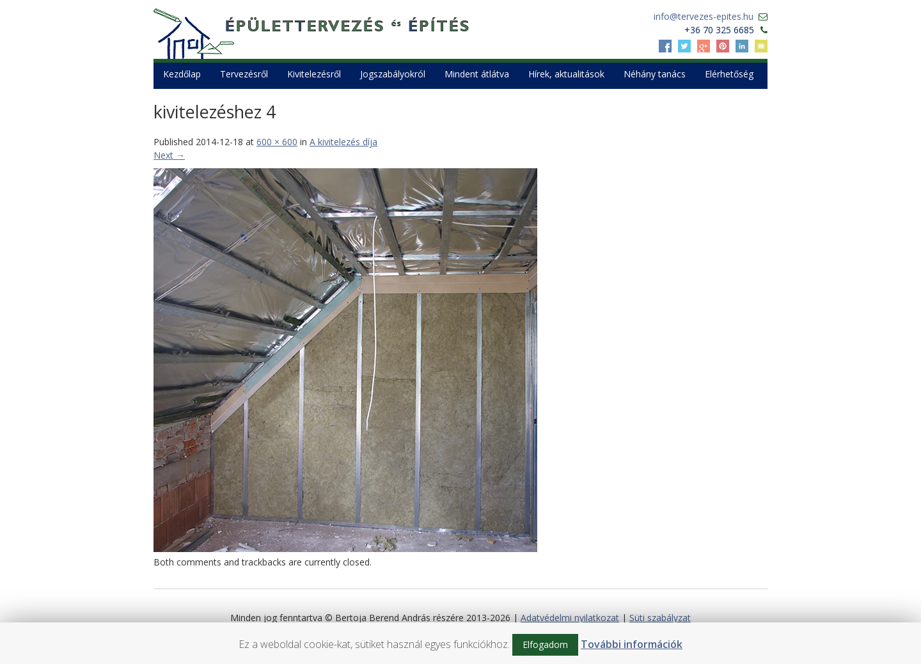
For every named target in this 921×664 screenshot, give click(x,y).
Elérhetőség (729, 74)
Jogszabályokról (392, 74)
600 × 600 (276, 142)
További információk (631, 644)
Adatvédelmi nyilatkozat (570, 618)
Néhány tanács (655, 74)
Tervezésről (244, 74)
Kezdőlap (182, 74)
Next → (169, 155)
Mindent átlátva (477, 74)
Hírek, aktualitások (566, 74)
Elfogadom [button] (545, 644)
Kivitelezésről (314, 74)
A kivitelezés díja (343, 142)
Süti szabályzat (660, 618)
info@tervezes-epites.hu (703, 16)
